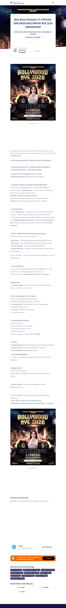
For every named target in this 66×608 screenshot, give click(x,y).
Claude (21, 592)
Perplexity (45, 587)
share (37, 51)
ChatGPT (21, 587)
